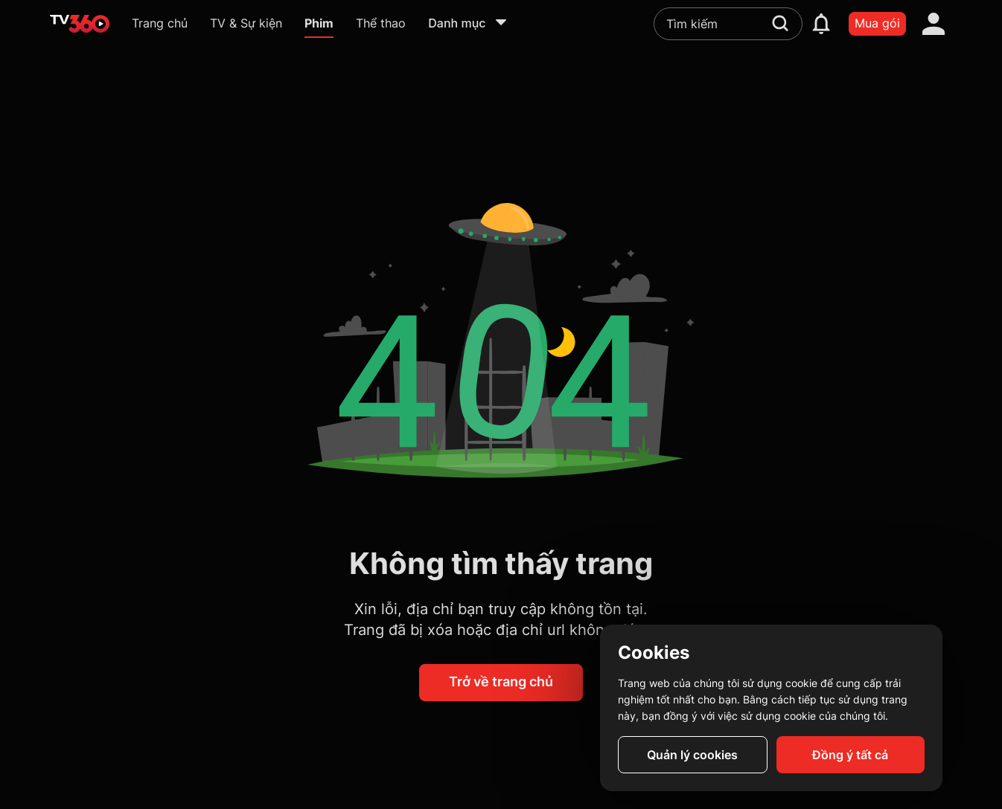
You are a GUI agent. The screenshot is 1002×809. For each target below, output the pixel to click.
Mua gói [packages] (877, 23)
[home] (79, 24)
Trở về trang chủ (501, 681)
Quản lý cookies (692, 754)
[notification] (821, 23)
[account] (933, 23)
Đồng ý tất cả (850, 754)
